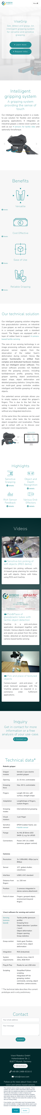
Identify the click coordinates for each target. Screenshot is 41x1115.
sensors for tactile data (25, 126)
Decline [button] (25, 1110)
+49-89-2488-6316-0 (22, 1071)
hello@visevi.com (21, 1076)
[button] (4, 143)
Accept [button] (16, 1110)
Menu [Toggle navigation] (35, 3)
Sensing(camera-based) (6, 920)
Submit (20, 1039)
